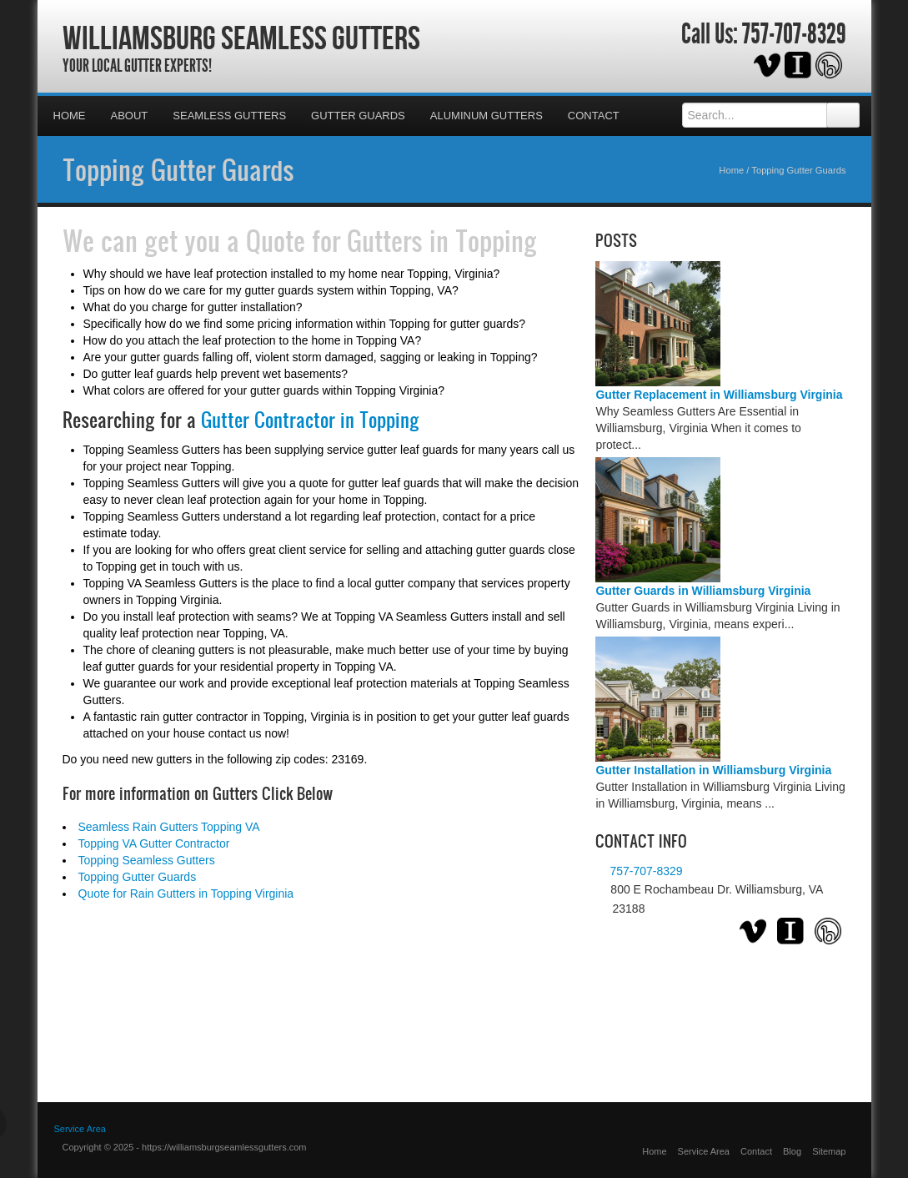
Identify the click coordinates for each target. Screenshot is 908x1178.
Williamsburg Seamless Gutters (241, 38)
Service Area (80, 1129)
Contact (594, 115)
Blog (792, 1151)
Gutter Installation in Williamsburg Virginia (713, 770)
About (129, 115)
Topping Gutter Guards (178, 169)
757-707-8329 (794, 34)
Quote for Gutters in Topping (391, 240)
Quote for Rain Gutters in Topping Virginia (186, 893)
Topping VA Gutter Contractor (154, 843)
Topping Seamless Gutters (146, 860)
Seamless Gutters (229, 115)
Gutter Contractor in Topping (310, 419)
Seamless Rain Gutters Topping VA (169, 826)
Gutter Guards (358, 115)
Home (69, 115)
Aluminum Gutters (486, 115)
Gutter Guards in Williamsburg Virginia (702, 590)
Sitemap (828, 1151)
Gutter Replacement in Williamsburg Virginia (718, 394)
